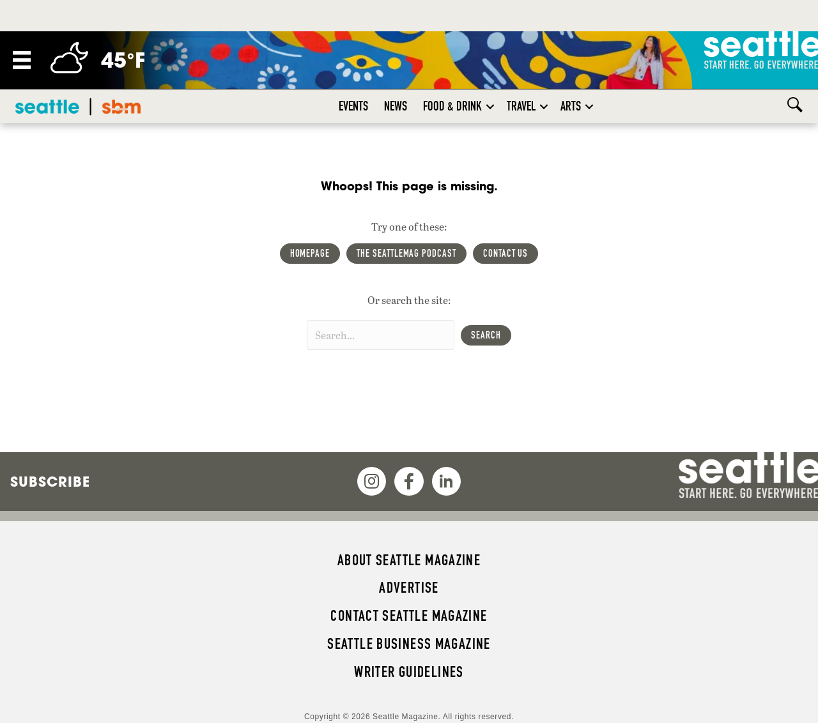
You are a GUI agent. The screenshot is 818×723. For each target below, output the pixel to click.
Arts (570, 106)
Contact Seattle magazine (408, 616)
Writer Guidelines (409, 672)
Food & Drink (452, 106)
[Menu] (22, 60)
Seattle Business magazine (409, 644)
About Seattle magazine (409, 560)
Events (353, 106)
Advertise (408, 588)
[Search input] (380, 335)
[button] (490, 106)
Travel (521, 106)
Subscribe (50, 482)
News (395, 106)
